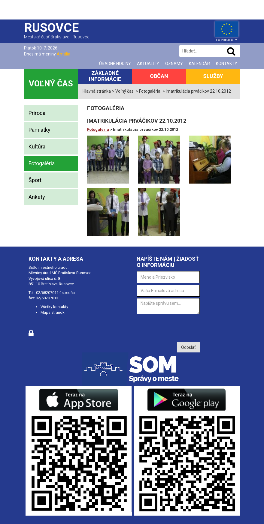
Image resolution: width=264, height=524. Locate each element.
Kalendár (199, 63)
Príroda (37, 113)
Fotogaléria (42, 163)
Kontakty (226, 63)
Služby (213, 76)
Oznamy (174, 63)
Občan (159, 76)
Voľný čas (51, 83)
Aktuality (148, 63)
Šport (35, 180)
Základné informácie (105, 76)
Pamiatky (39, 130)
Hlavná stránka (97, 91)
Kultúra (37, 146)
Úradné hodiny (115, 63)
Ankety (37, 197)
